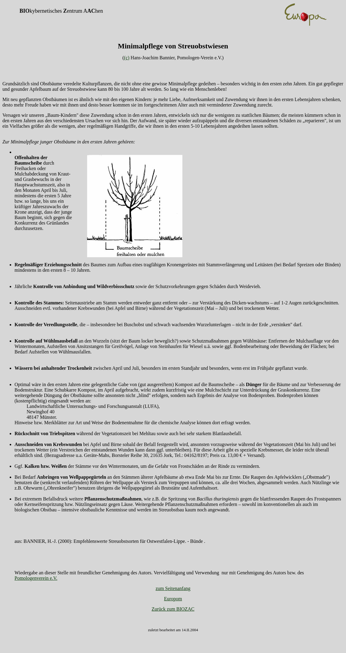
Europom (173, 598)
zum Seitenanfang (172, 588)
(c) (126, 57)
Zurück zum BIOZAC (173, 609)
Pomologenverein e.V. (36, 578)
